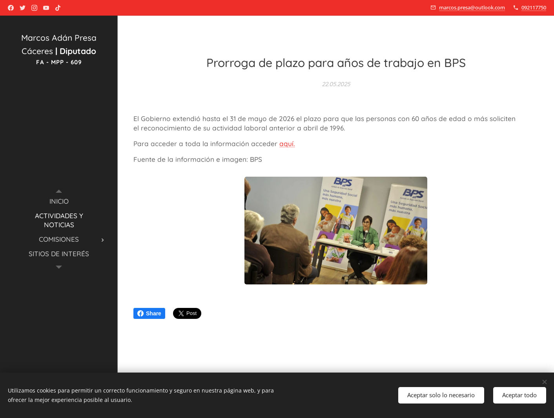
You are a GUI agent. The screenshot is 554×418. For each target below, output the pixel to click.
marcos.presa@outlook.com (472, 7)
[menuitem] (58, 201)
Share (149, 313)
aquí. (287, 143)
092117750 (533, 7)
